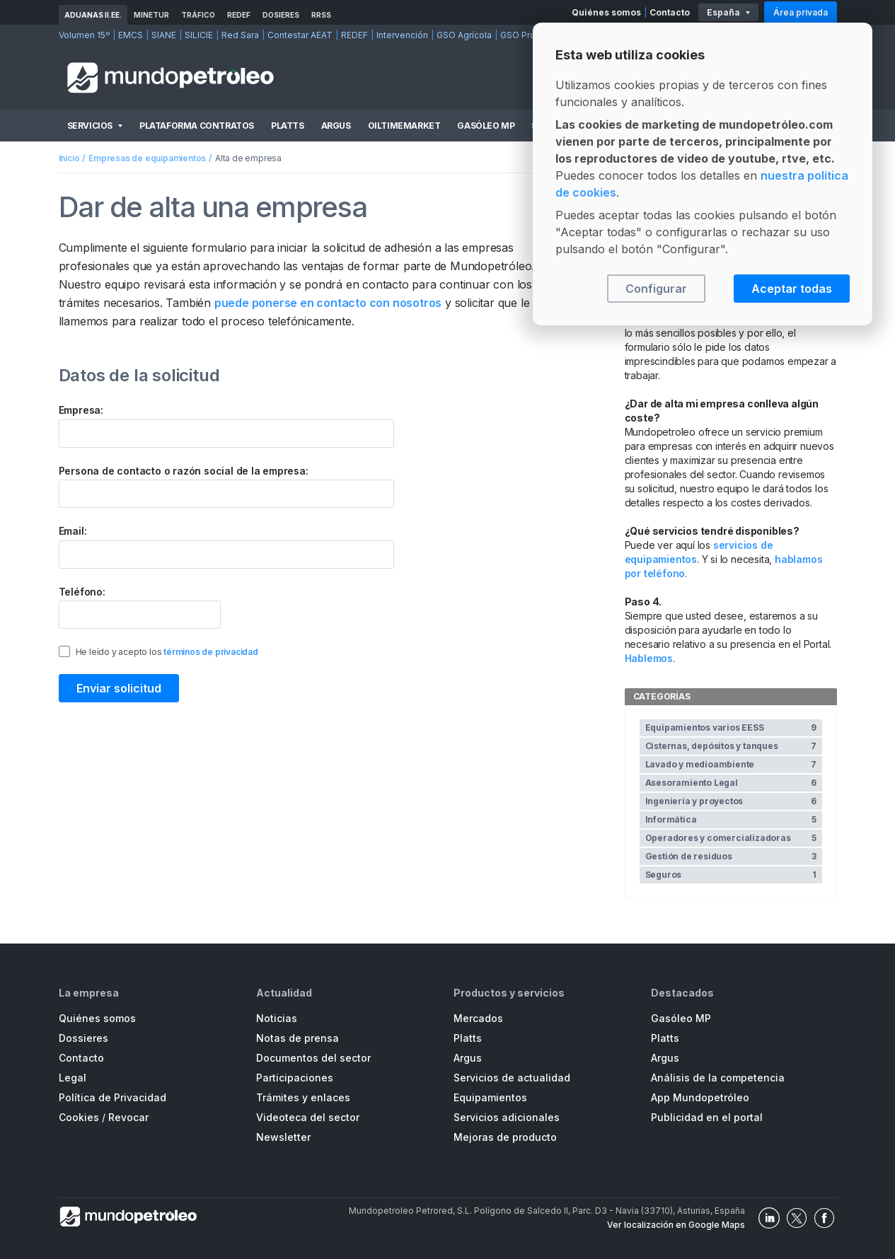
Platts (287, 125)
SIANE (163, 35)
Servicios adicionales (507, 1117)
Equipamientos (490, 1097)
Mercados (478, 1018)
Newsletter (283, 1137)
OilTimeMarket (404, 125)
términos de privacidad (210, 651)
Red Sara (240, 35)
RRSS (321, 15)
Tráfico (198, 15)
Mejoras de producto (505, 1137)
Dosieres (280, 15)
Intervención (402, 35)
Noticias (276, 1018)
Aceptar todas (791, 289)
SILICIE (199, 35)
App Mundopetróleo (700, 1097)
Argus (336, 125)
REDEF (238, 15)
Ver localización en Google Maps (676, 1224)
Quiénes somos (606, 12)
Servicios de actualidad (512, 1078)
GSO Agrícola (464, 35)
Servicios (89, 125)
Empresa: (81, 410)
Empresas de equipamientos (147, 158)
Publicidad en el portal (707, 1117)
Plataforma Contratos (196, 125)
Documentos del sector (313, 1058)
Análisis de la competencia (718, 1078)
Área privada (800, 12)
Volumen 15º (84, 35)
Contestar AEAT (300, 35)
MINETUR (151, 15)
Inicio (69, 158)
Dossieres (83, 1038)
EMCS (130, 35)
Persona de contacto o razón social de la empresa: (183, 471)
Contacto (669, 12)
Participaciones (294, 1078)
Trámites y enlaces (303, 1097)
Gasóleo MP (485, 125)
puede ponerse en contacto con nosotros (327, 303)
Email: (73, 531)
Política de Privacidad (112, 1097)
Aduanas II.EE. (93, 15)
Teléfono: (82, 592)
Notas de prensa (297, 1038)
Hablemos (649, 658)
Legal (72, 1078)
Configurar (656, 289)
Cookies (79, 1117)
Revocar (128, 1117)
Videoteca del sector (307, 1117)
